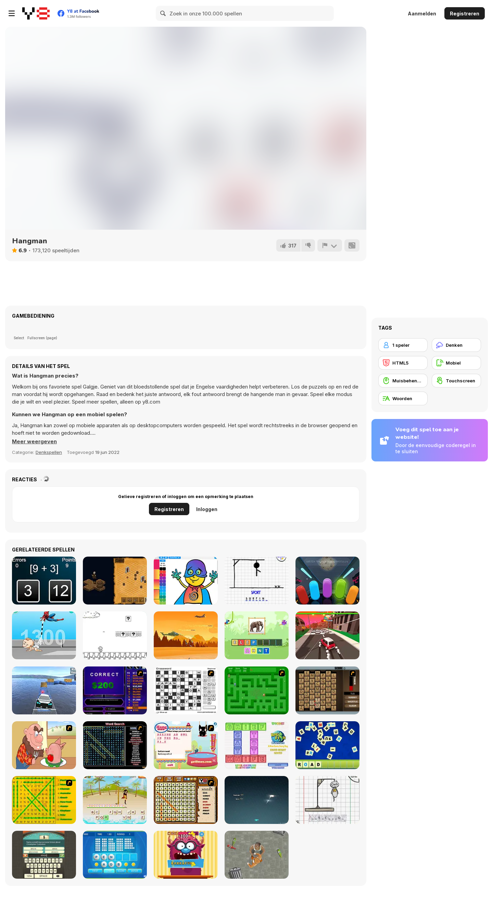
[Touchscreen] (456, 380)
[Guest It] (44, 855)
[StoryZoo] (257, 635)
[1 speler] (403, 345)
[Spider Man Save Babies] (44, 635)
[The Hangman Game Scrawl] (327, 800)
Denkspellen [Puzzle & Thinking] (49, 452)
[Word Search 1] (115, 745)
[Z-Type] (257, 800)
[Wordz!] (257, 745)
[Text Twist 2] (115, 855)
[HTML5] (403, 363)
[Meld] (329, 245)
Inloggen (206, 509)
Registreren (464, 13)
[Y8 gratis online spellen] (36, 13)
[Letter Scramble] (327, 745)
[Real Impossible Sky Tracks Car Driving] (44, 690)
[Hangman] (257, 581)
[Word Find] (44, 800)
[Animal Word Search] (186, 800)
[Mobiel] (456, 363)
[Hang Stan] (44, 745)
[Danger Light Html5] (327, 581)
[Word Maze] (257, 690)
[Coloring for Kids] (186, 581)
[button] (34, 441)
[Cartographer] (115, 581)
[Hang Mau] (186, 745)
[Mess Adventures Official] (115, 635)
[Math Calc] (44, 581)
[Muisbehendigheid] (403, 380)
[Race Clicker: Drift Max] (327, 635)
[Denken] (456, 345)
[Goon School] (257, 855)
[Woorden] (403, 398)
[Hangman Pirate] (115, 800)
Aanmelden (422, 13)
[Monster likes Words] (186, 855)
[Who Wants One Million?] (115, 690)
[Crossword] (186, 690)
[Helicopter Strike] (186, 635)
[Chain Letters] (327, 690)
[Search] (163, 13)
